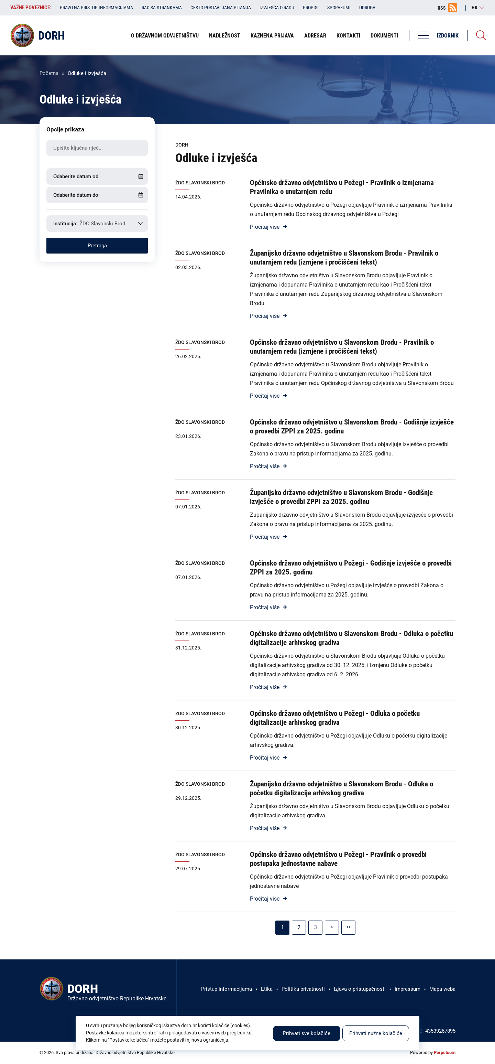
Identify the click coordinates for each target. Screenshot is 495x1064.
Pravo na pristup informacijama (96, 7)
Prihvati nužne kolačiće (375, 1033)
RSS (442, 8)
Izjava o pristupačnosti (360, 989)
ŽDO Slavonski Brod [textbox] (102, 224)
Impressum (407, 989)
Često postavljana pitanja (220, 7)
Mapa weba (442, 989)
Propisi (311, 7)
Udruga (367, 7)
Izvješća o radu (277, 7)
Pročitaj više (264, 227)
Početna (49, 73)
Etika (267, 989)
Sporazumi (339, 7)
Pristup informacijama (226, 989)
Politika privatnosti (303, 989)
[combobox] (97, 223)
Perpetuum (444, 1052)
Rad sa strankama (162, 7)
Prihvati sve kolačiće (306, 1033)
